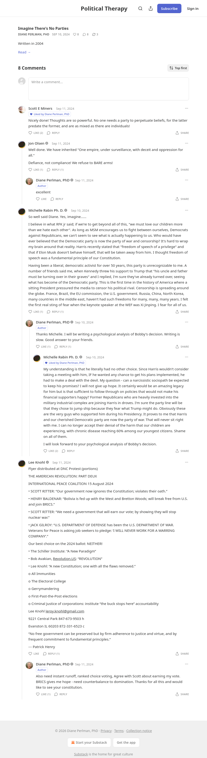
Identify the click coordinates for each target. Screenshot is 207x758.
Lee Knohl (36, 462)
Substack (81, 754)
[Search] (140, 8)
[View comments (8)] (85, 34)
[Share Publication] (150, 8)
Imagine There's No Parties (43, 28)
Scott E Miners (40, 108)
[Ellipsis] (186, 108)
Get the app (126, 742)
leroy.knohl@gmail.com (65, 611)
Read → (24, 52)
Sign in (193, 8)
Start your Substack (88, 742)
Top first (178, 68)
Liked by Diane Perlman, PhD (49, 114)
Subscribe (169, 8)
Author (42, 186)
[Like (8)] (76, 34)
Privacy (106, 730)
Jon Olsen (36, 143)
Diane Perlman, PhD (33, 34)
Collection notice (139, 730)
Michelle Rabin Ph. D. (46, 210)
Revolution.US (64, 558)
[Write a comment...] (108, 88)
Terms (119, 730)
